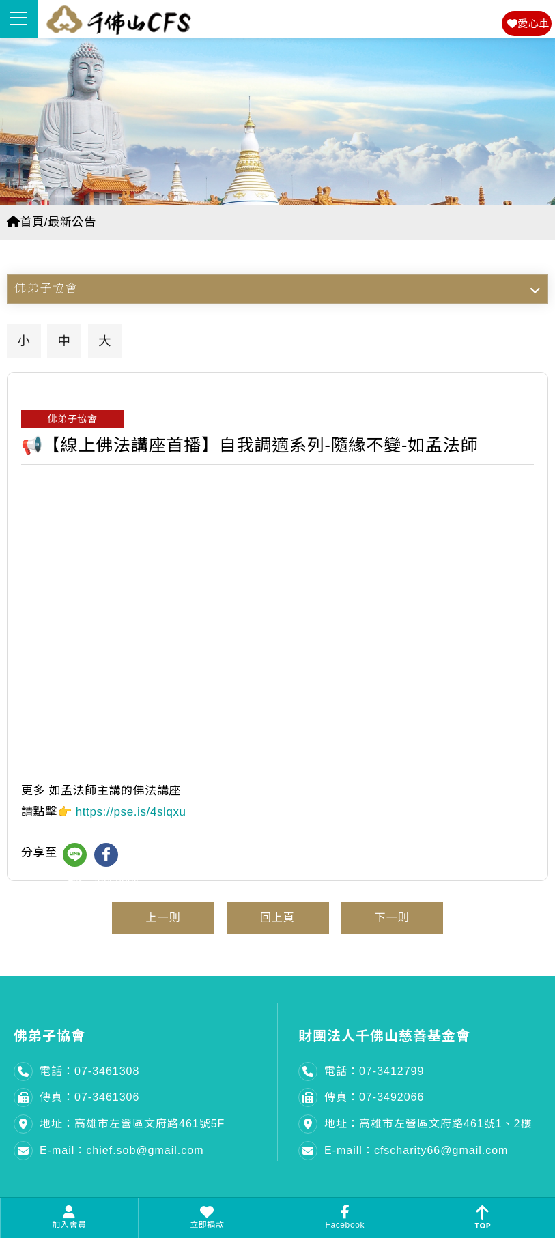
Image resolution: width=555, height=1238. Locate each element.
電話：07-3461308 (89, 1071)
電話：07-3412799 (374, 1071)
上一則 (162, 917)
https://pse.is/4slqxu (131, 811)
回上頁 (277, 917)
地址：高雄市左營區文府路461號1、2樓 (428, 1123)
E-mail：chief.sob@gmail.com (122, 1150)
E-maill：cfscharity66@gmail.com (416, 1150)
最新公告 (72, 222)
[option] (277, 121)
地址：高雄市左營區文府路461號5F (132, 1123)
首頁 (25, 222)
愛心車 (528, 23)
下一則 (392, 917)
